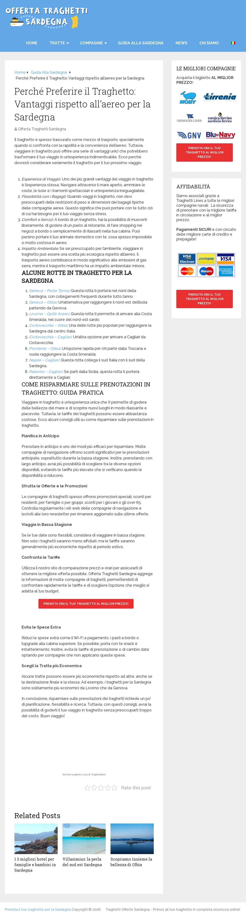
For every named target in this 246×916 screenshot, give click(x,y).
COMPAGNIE (91, 43)
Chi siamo (209, 43)
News (181, 43)
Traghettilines (98, 774)
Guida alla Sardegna (141, 43)
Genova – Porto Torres (49, 290)
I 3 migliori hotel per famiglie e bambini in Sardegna (35, 864)
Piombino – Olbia (44, 348)
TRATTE (57, 43)
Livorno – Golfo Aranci (49, 314)
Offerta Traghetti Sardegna (42, 129)
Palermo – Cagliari (45, 371)
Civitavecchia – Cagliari (50, 337)
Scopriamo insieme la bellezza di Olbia (131, 861)
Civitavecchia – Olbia (48, 325)
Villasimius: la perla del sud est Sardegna (82, 861)
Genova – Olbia (42, 302)
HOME (31, 43)
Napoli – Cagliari (44, 360)
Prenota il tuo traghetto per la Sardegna (38, 909)
